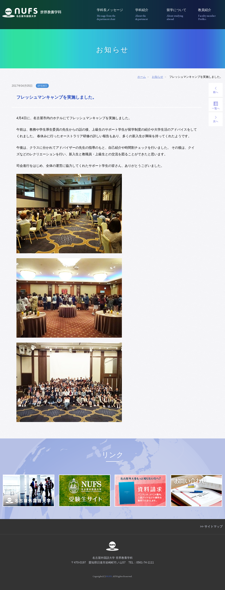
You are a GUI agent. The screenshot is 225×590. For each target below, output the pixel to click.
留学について (179, 14)
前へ (216, 90)
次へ (216, 119)
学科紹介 (147, 14)
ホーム (141, 76)
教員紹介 (210, 14)
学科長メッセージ (112, 14)
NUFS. (109, 576)
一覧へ (216, 106)
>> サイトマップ (211, 526)
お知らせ (157, 76)
